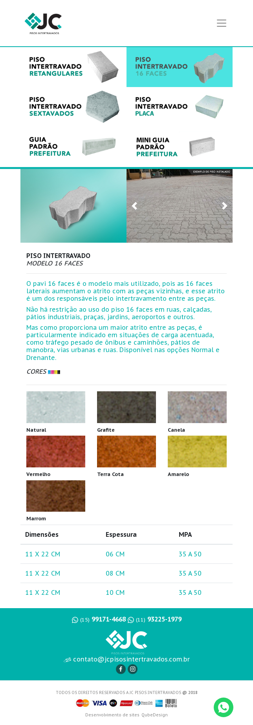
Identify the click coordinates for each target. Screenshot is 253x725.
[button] (134, 206)
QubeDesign (154, 715)
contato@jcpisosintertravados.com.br (127, 659)
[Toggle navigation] (222, 23)
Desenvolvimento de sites (112, 715)
